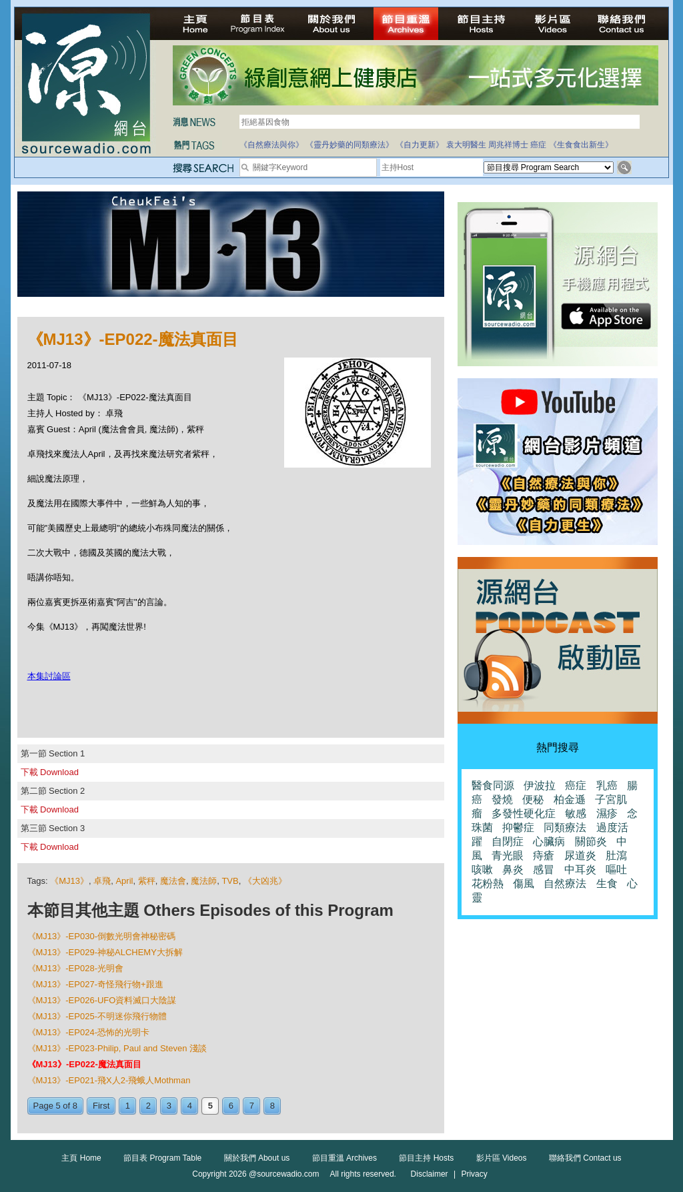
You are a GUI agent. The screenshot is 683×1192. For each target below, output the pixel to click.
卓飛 (102, 881)
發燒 (502, 799)
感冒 (543, 869)
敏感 (575, 813)
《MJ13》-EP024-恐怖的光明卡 (88, 1032)
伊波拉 (540, 785)
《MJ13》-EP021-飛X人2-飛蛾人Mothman (109, 1080)
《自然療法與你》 (271, 144)
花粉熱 (488, 883)
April (124, 881)
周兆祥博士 (508, 144)
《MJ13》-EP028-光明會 (75, 968)
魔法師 (204, 881)
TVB (229, 881)
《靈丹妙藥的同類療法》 (349, 144)
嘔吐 (616, 869)
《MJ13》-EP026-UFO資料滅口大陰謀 (102, 1000)
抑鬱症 (518, 827)
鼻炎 (513, 869)
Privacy (474, 1174)
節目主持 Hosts (426, 1158)
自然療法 (565, 883)
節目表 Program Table (162, 1158)
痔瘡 (543, 855)
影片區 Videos (501, 1158)
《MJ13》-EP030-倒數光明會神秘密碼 (101, 936)
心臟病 (549, 841)
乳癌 (607, 785)
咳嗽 (482, 869)
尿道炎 (580, 855)
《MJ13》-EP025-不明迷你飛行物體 (97, 1016)
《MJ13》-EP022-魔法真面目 (84, 1064)
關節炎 (591, 841)
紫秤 (146, 881)
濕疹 (607, 813)
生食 (607, 883)
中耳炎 (580, 869)
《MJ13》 (69, 881)
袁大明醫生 (466, 144)
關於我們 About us (257, 1158)
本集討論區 (49, 676)
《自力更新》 (420, 144)
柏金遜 (570, 799)
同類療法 (565, 827)
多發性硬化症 (524, 813)
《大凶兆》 (265, 881)
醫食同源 (493, 785)
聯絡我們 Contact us (585, 1158)
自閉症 (508, 841)
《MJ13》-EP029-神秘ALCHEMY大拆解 (105, 952)
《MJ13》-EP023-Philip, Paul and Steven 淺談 (117, 1048)
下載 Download (50, 772)
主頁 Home (81, 1158)
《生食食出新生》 (581, 144)
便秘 (533, 799)
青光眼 (508, 855)
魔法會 (173, 881)
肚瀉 (616, 855)
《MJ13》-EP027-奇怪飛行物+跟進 (95, 984)
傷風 (523, 883)
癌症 (538, 144)
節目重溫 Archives (344, 1158)
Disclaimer (429, 1174)
